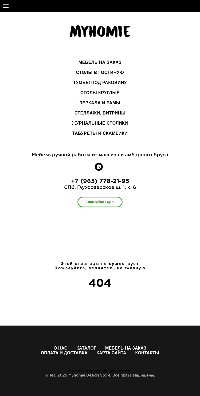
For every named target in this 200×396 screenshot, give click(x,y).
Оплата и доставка (64, 353)
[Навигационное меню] (6, 6)
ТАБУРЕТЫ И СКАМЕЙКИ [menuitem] (100, 133)
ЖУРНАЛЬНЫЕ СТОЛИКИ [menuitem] (100, 123)
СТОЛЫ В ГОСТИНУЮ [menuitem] (100, 72)
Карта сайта (111, 353)
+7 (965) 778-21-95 (100, 180)
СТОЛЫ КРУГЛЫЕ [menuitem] (100, 92)
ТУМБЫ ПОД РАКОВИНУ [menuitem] (100, 82)
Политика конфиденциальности (100, 371)
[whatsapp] (99, 169)
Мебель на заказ (125, 348)
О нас (60, 348)
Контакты (147, 353)
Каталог (86, 348)
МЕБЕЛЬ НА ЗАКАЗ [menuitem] (100, 62)
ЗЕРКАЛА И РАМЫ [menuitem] (100, 103)
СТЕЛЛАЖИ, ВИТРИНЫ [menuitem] (100, 113)
